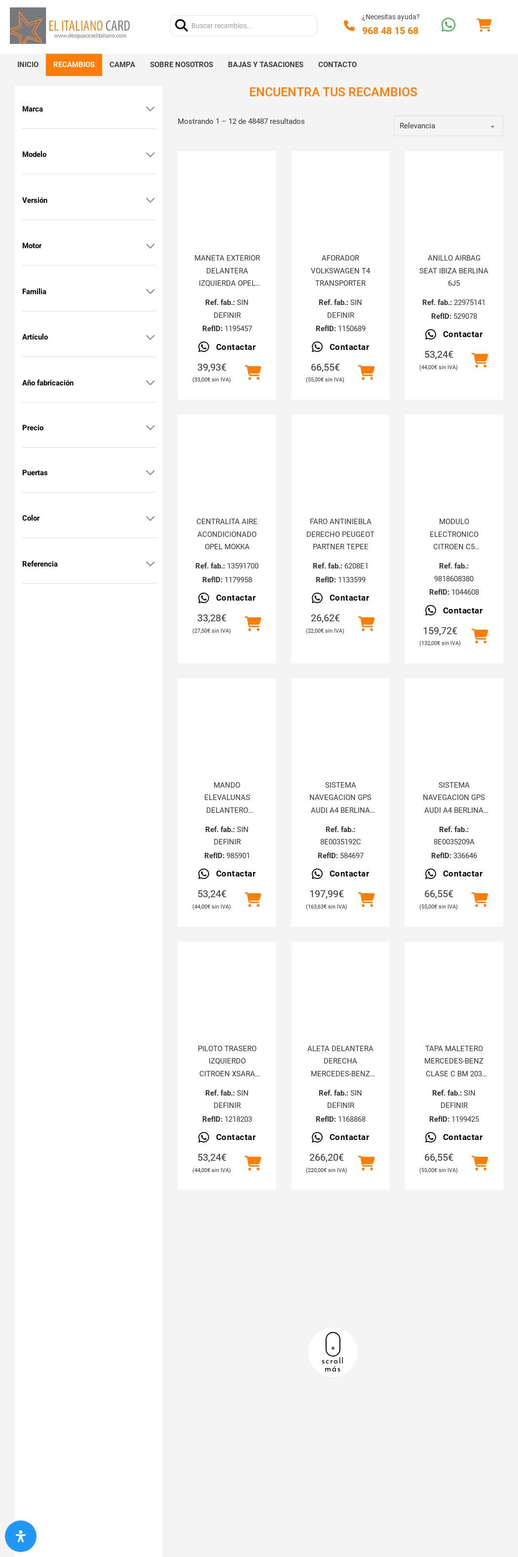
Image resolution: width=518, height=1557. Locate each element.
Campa (122, 64)
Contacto (337, 64)
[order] (448, 125)
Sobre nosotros (181, 64)
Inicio (27, 64)
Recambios (74, 64)
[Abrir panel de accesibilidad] (21, 1536)
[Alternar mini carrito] (484, 25)
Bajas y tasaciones (265, 64)
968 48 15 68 (390, 31)
